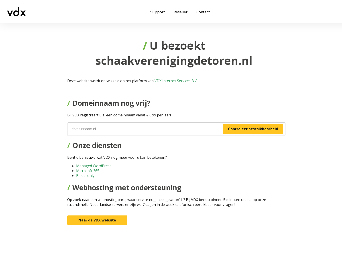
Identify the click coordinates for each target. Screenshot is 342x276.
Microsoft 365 (87, 170)
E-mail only (85, 175)
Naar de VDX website (97, 220)
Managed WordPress (93, 165)
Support (157, 11)
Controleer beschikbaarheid (253, 128)
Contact (203, 11)
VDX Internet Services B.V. (176, 80)
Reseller (180, 11)
